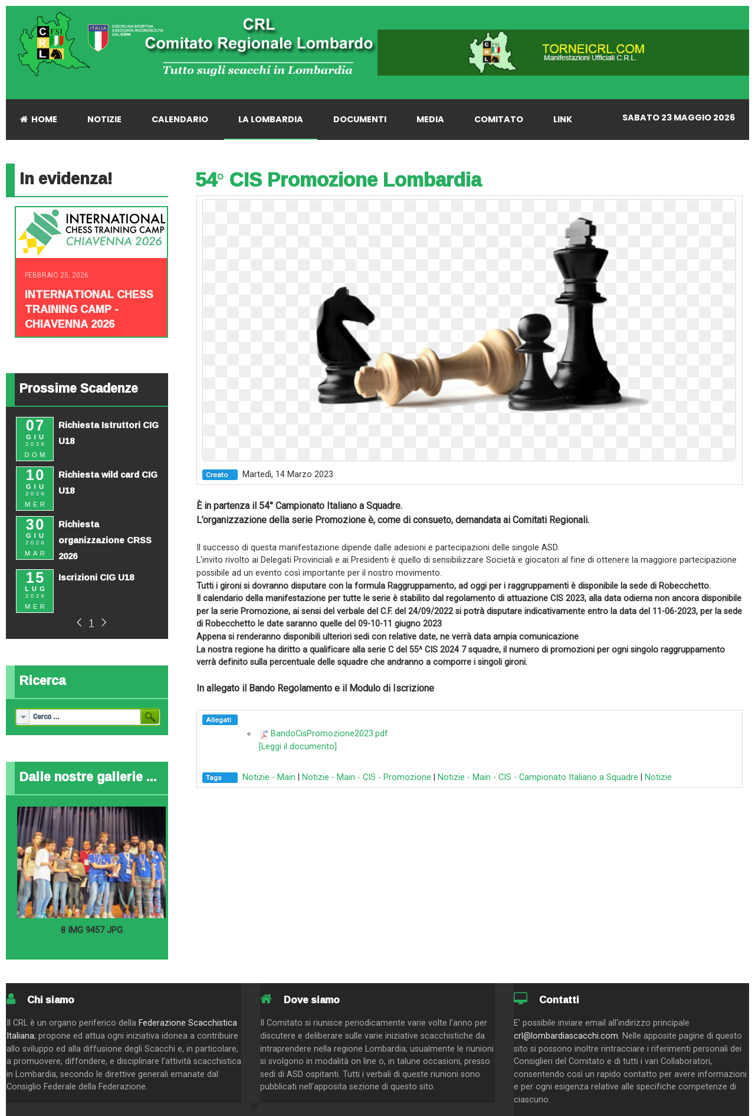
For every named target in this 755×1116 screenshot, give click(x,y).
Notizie (658, 777)
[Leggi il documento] (298, 747)
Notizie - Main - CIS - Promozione (366, 777)
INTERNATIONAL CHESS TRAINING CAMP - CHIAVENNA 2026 (89, 309)
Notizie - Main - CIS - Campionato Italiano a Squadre (538, 777)
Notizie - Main (269, 777)
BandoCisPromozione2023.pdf (329, 734)
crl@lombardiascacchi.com (566, 1036)
